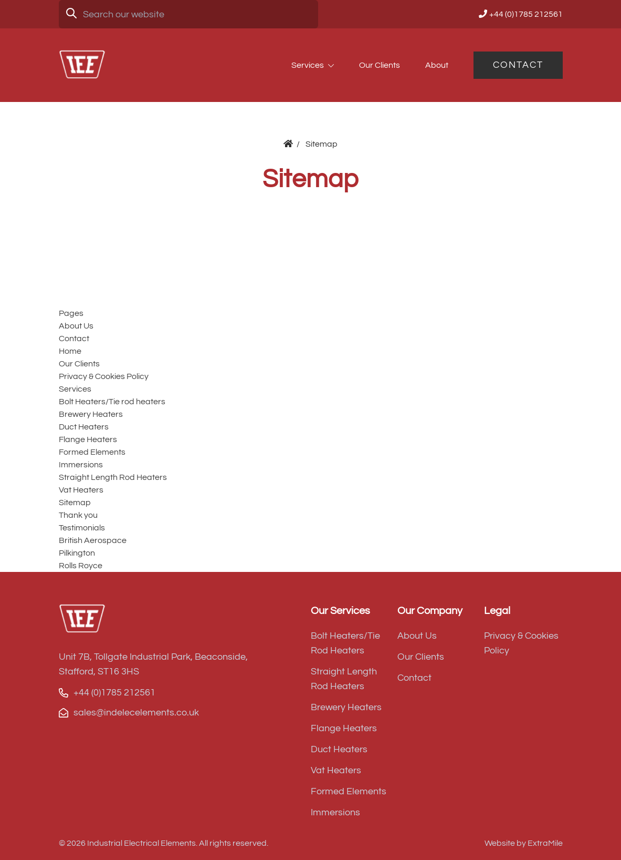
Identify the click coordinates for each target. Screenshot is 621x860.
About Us (76, 326)
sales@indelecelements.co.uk (136, 713)
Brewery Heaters (91, 414)
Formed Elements (92, 452)
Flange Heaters (88, 439)
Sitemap (75, 502)
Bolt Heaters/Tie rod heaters (112, 401)
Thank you (78, 515)
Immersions (81, 464)
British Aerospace (93, 540)
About (436, 65)
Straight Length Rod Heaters (113, 477)
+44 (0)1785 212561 (526, 14)
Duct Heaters (84, 427)
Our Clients (379, 65)
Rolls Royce (80, 565)
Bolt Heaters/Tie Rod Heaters (345, 643)
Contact (518, 65)
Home (70, 351)
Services (307, 65)
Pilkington (77, 553)
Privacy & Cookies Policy (104, 376)
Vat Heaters (81, 490)
